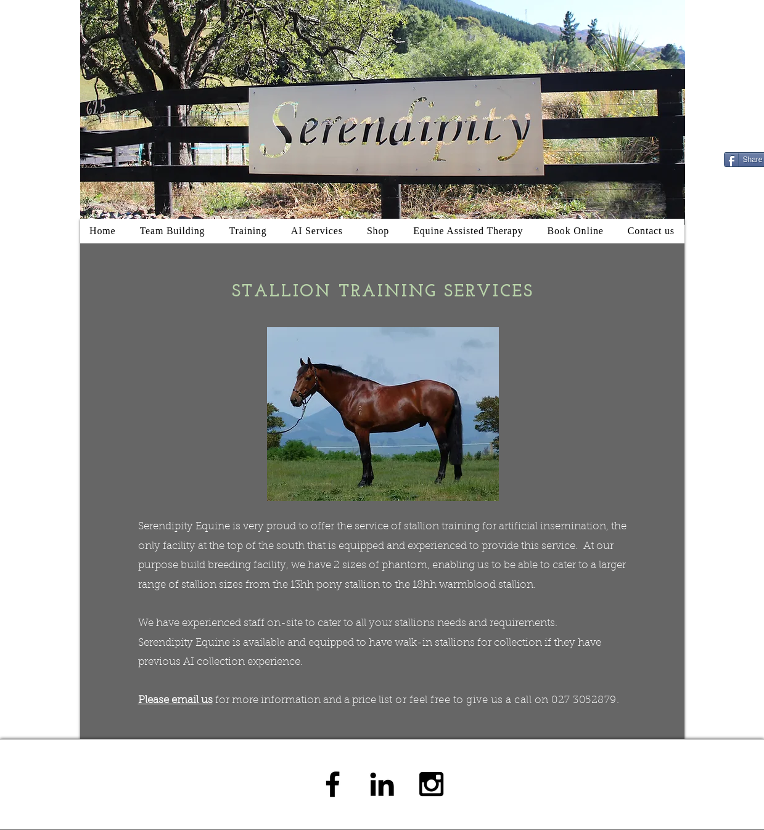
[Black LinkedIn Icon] (382, 784)
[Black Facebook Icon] (333, 784)
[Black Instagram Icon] (431, 784)
